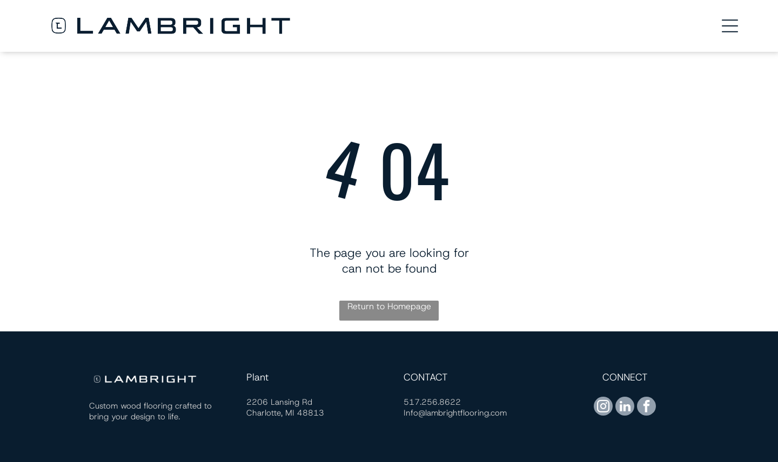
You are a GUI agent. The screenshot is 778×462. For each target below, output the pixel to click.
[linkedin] (624, 407)
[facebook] (646, 407)
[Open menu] (730, 26)
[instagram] (603, 407)
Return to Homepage (389, 306)
